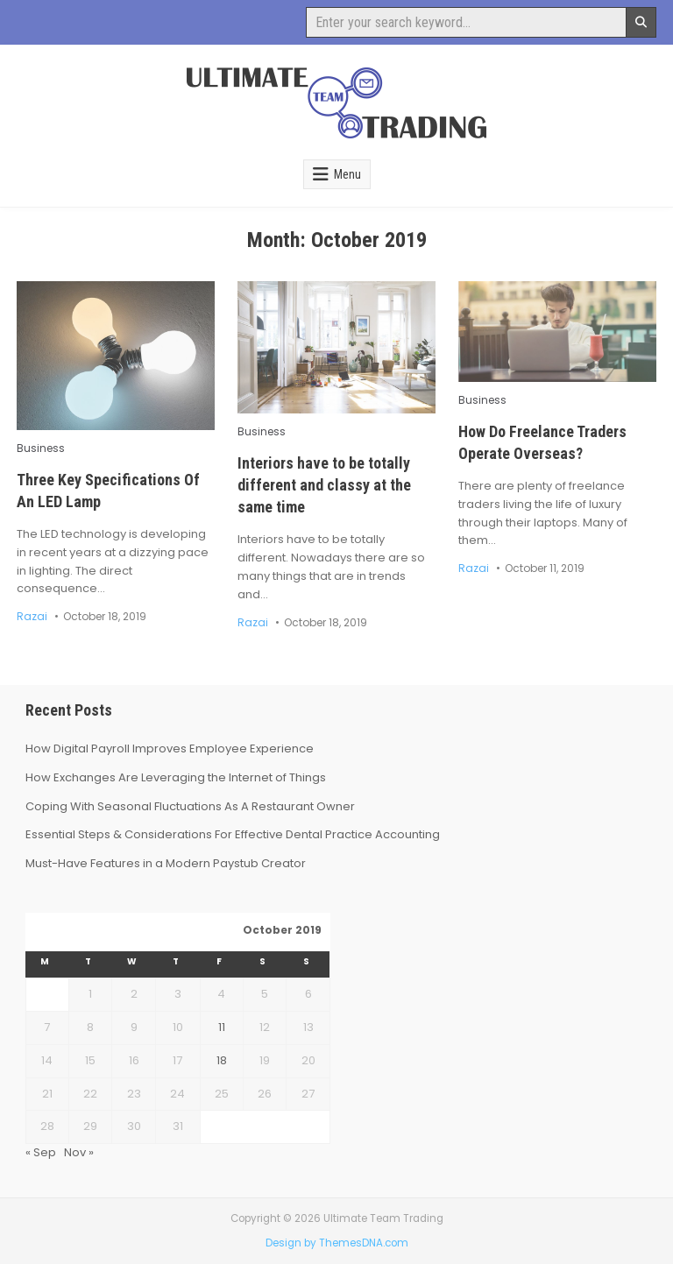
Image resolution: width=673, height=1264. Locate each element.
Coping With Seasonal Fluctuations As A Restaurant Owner (190, 806)
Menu (347, 174)
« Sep (40, 1152)
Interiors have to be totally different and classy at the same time (324, 485)
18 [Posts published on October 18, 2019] (221, 1060)
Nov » (79, 1152)
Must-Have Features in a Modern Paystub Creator (165, 863)
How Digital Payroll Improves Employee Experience (169, 748)
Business (41, 448)
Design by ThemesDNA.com (337, 1243)
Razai (32, 616)
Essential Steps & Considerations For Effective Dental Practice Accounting (232, 834)
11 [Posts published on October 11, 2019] (221, 1027)
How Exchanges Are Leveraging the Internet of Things (175, 777)
